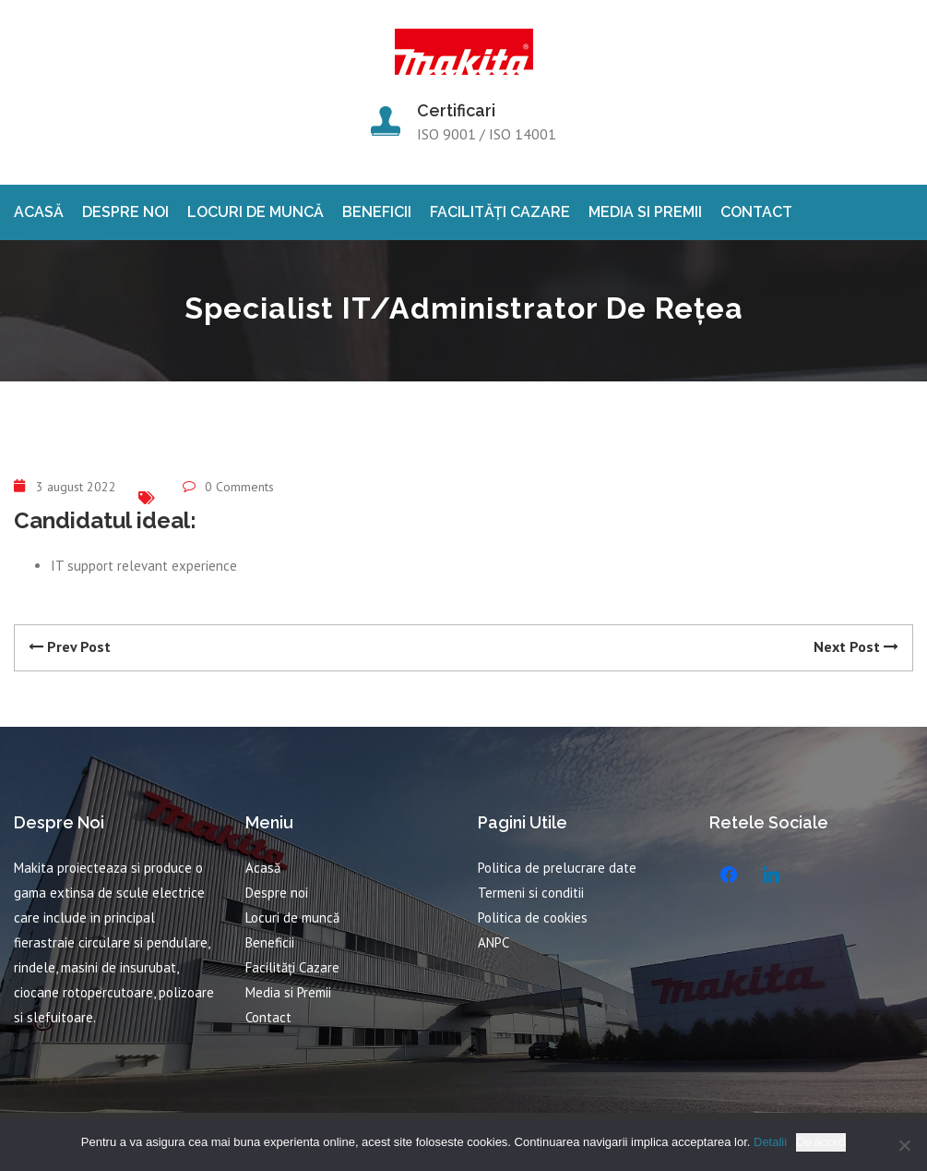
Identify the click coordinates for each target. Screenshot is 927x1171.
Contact (756, 212)
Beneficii (376, 212)
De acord (821, 1142)
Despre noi (125, 212)
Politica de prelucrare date (557, 867)
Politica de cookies (533, 917)
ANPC (493, 942)
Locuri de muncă (255, 212)
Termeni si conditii (531, 892)
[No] (904, 1145)
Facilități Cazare (500, 212)
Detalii (770, 1142)
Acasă (39, 212)
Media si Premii (645, 212)
